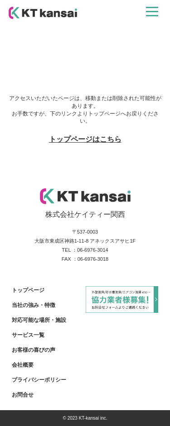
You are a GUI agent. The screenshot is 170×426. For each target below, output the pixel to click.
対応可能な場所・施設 (39, 320)
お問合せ (23, 395)
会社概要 (23, 365)
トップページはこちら (85, 139)
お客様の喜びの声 (33, 350)
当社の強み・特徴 (33, 305)
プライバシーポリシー (39, 380)
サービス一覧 (28, 335)
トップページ (28, 290)
